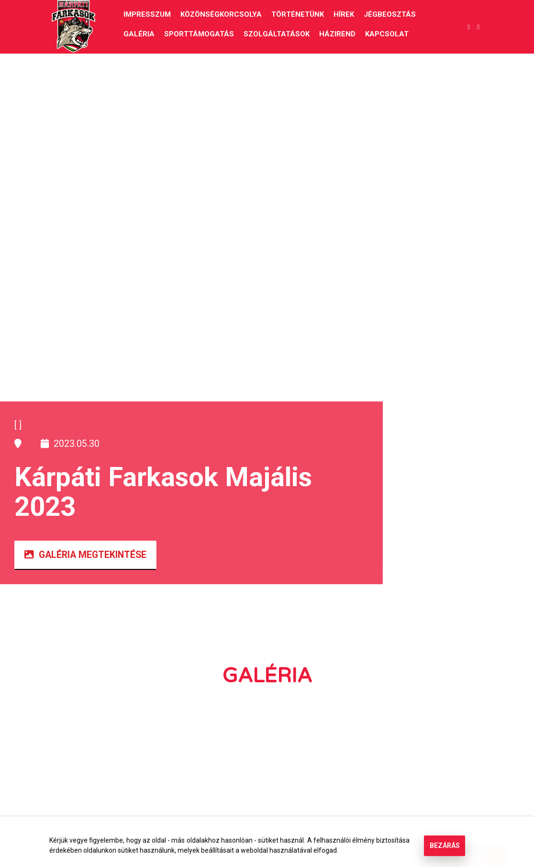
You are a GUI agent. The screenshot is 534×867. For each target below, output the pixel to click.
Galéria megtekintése (85, 554)
